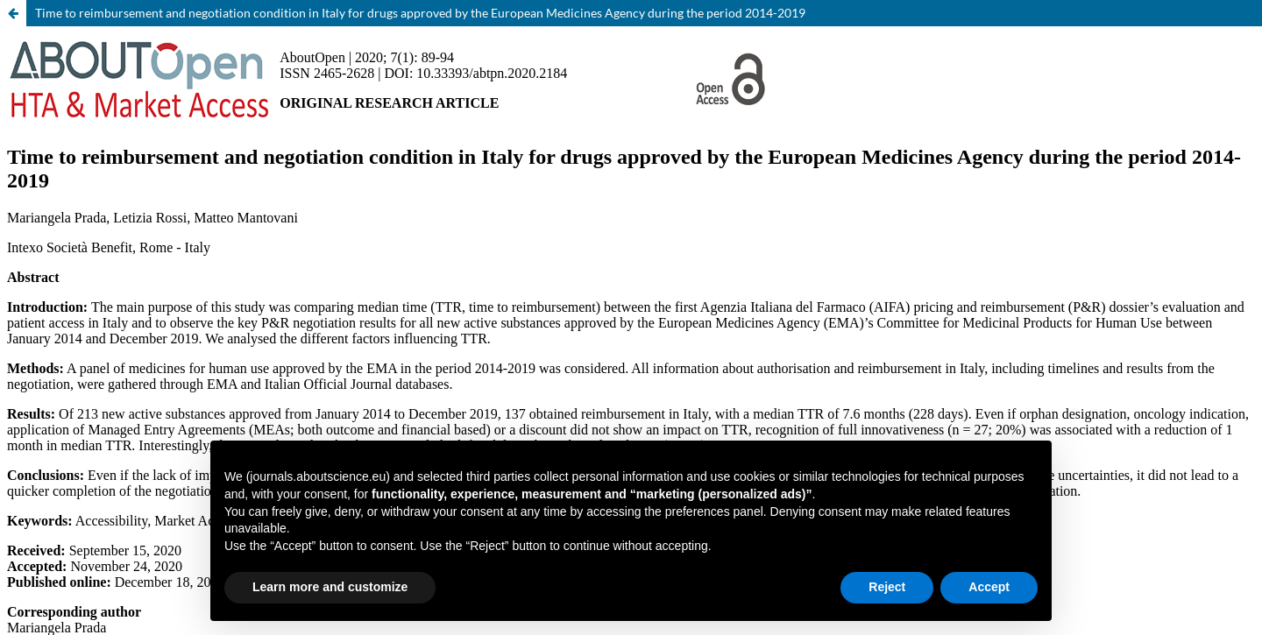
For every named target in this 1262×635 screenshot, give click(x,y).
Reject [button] (887, 587)
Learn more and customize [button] (330, 587)
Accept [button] (989, 587)
